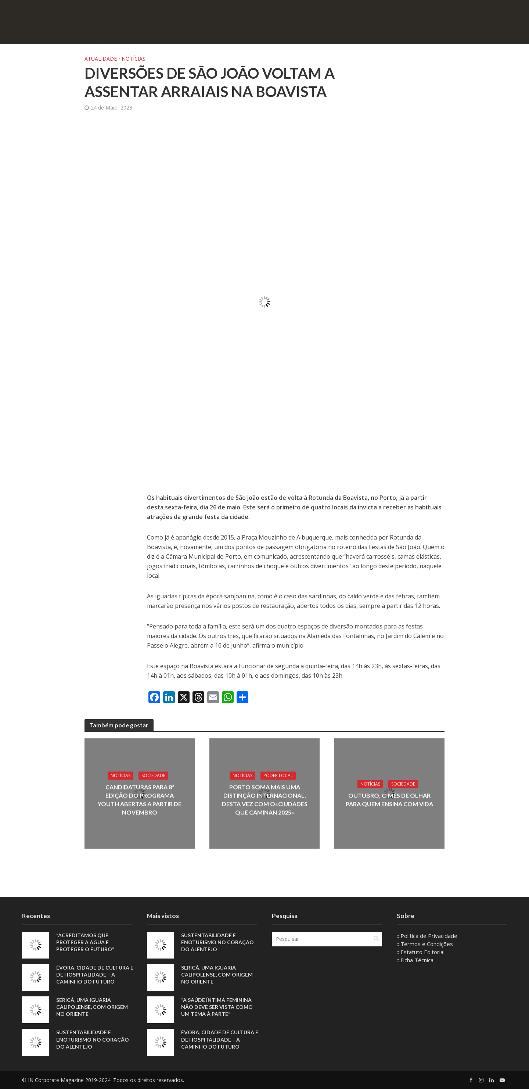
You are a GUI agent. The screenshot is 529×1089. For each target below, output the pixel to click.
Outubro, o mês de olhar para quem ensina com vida (389, 799)
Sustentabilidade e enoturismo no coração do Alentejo (92, 1039)
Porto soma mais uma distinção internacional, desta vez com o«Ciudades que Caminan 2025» (264, 799)
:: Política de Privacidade (427, 935)
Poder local (278, 775)
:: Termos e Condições (425, 943)
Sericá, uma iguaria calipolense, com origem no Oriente (92, 1007)
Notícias (133, 58)
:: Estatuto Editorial (421, 952)
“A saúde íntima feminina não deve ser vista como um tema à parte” (217, 1007)
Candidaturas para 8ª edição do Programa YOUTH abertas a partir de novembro (139, 799)
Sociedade (153, 775)
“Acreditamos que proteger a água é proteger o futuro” (85, 942)
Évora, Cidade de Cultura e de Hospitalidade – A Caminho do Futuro (94, 974)
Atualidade (100, 58)
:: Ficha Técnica (415, 960)
